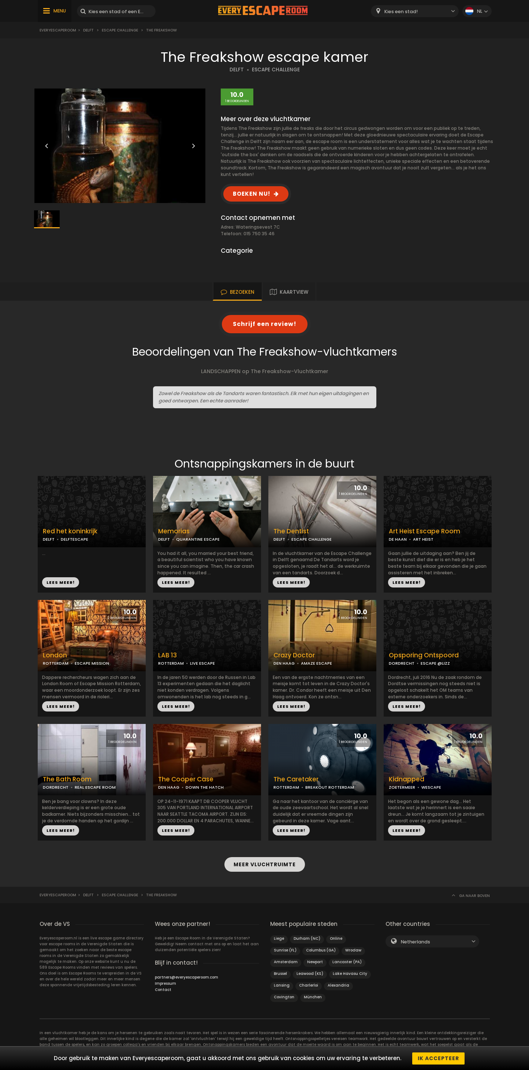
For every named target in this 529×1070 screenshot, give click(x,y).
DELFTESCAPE (74, 539)
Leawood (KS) (310, 973)
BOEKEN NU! (251, 194)
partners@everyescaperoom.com (186, 977)
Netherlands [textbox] (415, 941)
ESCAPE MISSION (92, 663)
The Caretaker (295, 779)
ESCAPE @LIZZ (435, 663)
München (313, 996)
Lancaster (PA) (347, 961)
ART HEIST (423, 539)
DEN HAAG (284, 663)
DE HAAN (398, 539)
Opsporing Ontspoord (424, 655)
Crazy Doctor (294, 655)
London (55, 655)
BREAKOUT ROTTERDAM (329, 787)
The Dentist (291, 531)
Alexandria (338, 985)
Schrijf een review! (265, 324)
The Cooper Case (185, 779)
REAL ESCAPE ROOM (95, 787)
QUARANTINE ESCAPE (198, 539)
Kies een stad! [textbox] (401, 11)
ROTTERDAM (55, 663)
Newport (315, 961)
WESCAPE (431, 787)
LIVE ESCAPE (202, 663)
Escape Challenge (120, 30)
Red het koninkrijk (70, 531)
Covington (284, 996)
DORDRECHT (401, 663)
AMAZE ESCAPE (316, 663)
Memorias (174, 531)
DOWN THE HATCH (205, 787)
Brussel (280, 973)
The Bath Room (67, 779)
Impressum (165, 983)
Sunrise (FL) (285, 950)
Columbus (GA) (321, 950)
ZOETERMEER (402, 787)
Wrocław (353, 950)
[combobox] (415, 11)
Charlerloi (308, 985)
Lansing (282, 985)
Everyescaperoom (58, 30)
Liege (279, 938)
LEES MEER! (60, 582)
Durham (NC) (307, 938)
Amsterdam (286, 961)
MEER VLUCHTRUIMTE (265, 864)
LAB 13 (167, 655)
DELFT (237, 69)
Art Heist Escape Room (424, 531)
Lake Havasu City (350, 973)
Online (336, 938)
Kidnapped (406, 779)
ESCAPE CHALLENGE (276, 69)
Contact (163, 989)
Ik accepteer (438, 1058)
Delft (88, 30)
